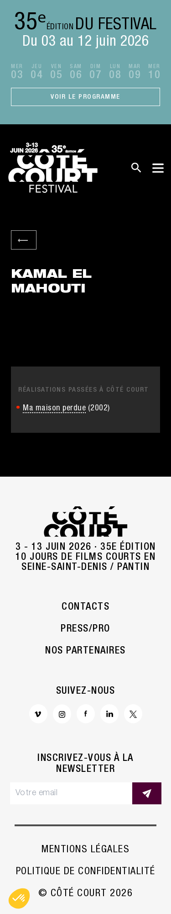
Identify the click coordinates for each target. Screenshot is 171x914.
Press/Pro (85, 629)
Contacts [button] (85, 607)
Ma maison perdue (54, 408)
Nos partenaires (85, 651)
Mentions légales (85, 850)
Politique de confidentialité (85, 872)
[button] (19, 898)
